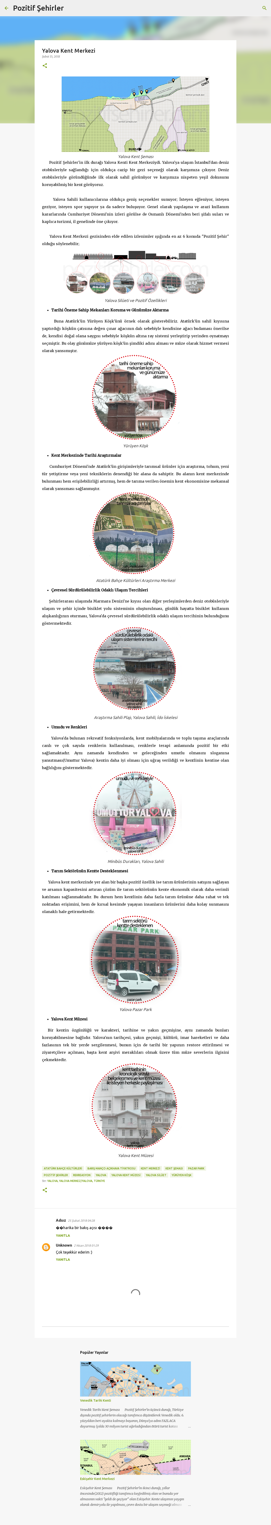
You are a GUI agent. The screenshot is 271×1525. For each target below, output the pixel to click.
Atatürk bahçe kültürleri (63, 1168)
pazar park (196, 1168)
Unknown (64, 1245)
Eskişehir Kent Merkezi (97, 1479)
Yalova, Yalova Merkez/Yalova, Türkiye (76, 1180)
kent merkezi (150, 1168)
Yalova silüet (156, 1175)
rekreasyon (81, 1175)
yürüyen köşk (181, 1175)
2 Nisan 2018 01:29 (86, 1245)
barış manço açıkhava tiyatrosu (111, 1168)
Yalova (101, 1175)
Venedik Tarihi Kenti (95, 1400)
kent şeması (174, 1168)
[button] (45, 66)
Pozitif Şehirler (38, 8)
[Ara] (70, 8)
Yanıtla (63, 1235)
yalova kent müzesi (126, 1175)
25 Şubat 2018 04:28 (81, 1220)
